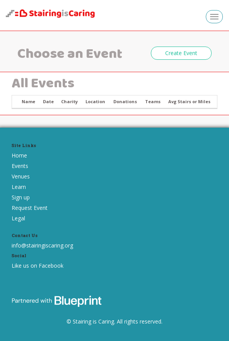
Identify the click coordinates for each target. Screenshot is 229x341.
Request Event (30, 207)
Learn (19, 186)
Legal (18, 218)
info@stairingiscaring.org (42, 245)
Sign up (21, 197)
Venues (21, 176)
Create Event (181, 53)
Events (20, 166)
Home (19, 155)
